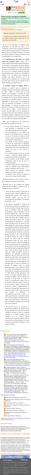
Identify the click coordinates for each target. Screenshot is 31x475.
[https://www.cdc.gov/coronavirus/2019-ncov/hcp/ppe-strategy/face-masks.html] (14, 340)
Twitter (1, 4)
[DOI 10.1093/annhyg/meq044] (14, 391)
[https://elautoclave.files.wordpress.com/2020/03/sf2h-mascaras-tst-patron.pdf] (17, 364)
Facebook (3, 4)
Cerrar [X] (24, 460)
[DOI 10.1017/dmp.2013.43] (14, 382)
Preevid (4, 7)
